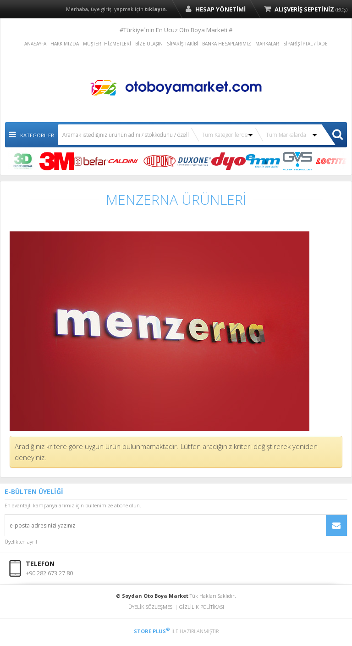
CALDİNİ (125, 161)
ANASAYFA (35, 43)
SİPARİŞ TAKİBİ (182, 43)
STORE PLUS (152, 631)
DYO (228, 161)
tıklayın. (156, 9)
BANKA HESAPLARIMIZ (226, 43)
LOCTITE (331, 161)
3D (22, 161)
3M (56, 161)
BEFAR (91, 161)
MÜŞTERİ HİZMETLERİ (107, 43)
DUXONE (194, 161)
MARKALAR (267, 43)
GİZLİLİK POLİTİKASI (201, 606)
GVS (297, 161)
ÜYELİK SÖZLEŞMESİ (151, 606)
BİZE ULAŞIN (149, 43)
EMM (263, 161)
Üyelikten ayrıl (21, 541)
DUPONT (160, 161)
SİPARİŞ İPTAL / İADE (305, 43)
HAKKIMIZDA (64, 43)
